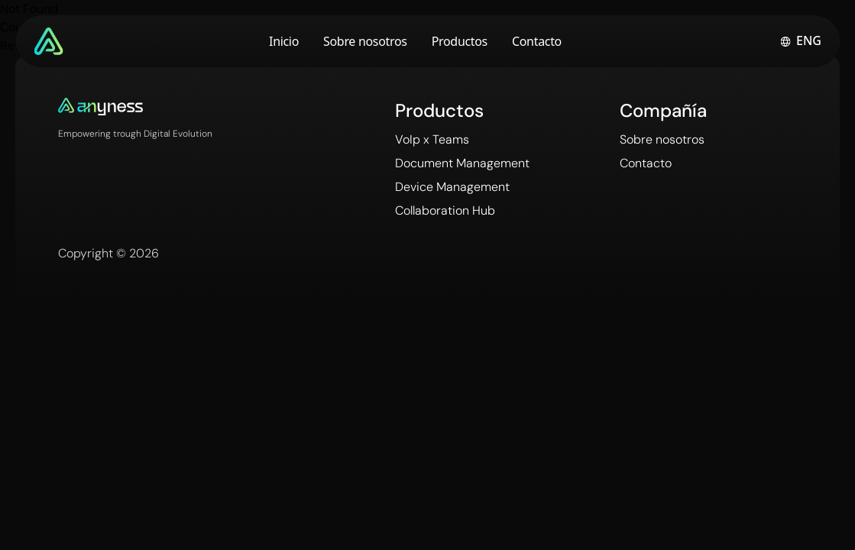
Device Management (452, 187)
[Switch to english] (801, 41)
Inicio (284, 41)
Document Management (462, 163)
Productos (459, 41)
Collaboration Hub (445, 210)
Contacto (537, 41)
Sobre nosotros (365, 41)
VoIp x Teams (432, 139)
